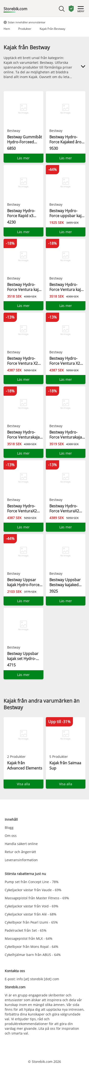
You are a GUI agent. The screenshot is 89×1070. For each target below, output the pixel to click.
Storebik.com (15, 8)
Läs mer (23, 158)
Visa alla (23, 784)
